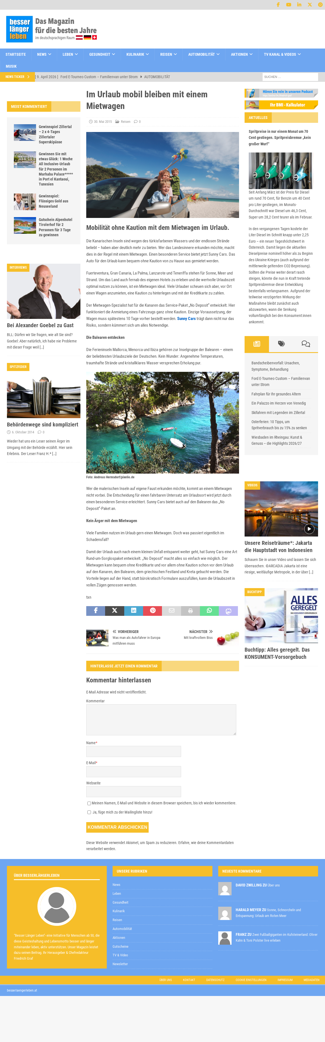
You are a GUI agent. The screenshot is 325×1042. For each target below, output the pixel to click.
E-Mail (91, 763)
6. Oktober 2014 (23, 432)
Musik (11, 66)
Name (91, 743)
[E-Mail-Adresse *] (237, 886)
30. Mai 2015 (103, 122)
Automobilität (201, 54)
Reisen (166, 54)
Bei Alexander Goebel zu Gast (40, 325)
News (42, 54)
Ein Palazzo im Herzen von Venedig (279, 403)
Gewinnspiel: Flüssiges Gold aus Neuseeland (53, 201)
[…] (42, 347)
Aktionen (239, 54)
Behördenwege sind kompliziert (42, 424)
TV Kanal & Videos (280, 54)
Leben (68, 54)
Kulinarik (135, 54)
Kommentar (95, 701)
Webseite (93, 783)
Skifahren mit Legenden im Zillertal (278, 412)
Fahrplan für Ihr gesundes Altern (276, 394)
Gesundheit (99, 54)
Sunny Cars (186, 318)
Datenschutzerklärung (180, 900)
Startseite (16, 54)
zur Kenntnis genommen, (200, 900)
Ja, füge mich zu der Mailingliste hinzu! (119, 812)
